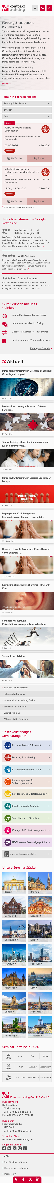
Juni (45, 1056)
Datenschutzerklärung (15, 1168)
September (45, 1067)
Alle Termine (14, 158)
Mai (33, 1056)
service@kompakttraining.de (17, 1139)
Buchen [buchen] (39, 158)
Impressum (9, 1173)
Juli (21, 1067)
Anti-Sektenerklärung (14, 1162)
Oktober (20, 1077)
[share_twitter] (30, 1180)
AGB (5, 1156)
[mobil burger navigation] (35, 8)
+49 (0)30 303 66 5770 (19, 1131)
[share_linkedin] (37, 1180)
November (33, 1077)
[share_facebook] (23, 1180)
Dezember (45, 1077)
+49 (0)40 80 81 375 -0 (19, 1112)
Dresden (10, 150)
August (33, 1067)
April (20, 1056)
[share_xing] (16, 1180)
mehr (6, 83)
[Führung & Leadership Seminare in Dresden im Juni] (42, 8)
